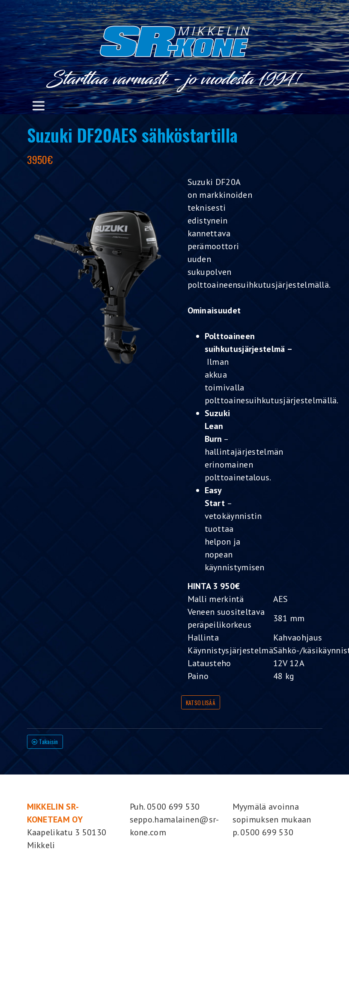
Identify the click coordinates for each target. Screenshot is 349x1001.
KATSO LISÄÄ (200, 702)
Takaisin (45, 741)
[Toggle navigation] (38, 105)
